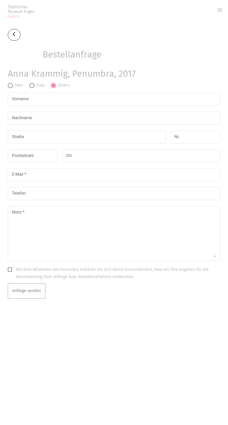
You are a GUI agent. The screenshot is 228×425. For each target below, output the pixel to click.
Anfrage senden (26, 290)
